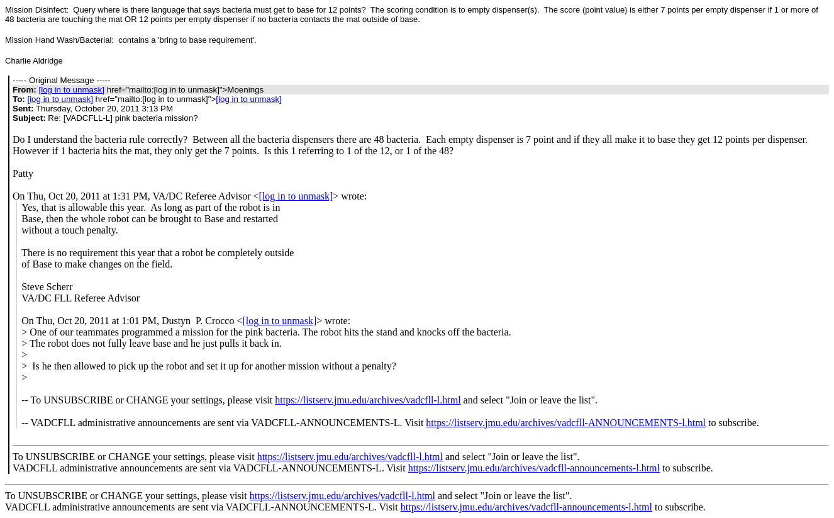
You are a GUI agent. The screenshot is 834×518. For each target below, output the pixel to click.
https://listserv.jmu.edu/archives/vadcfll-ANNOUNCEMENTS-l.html (566, 422)
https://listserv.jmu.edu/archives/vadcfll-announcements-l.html (534, 468)
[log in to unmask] (71, 89)
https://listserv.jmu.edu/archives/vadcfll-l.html (367, 400)
